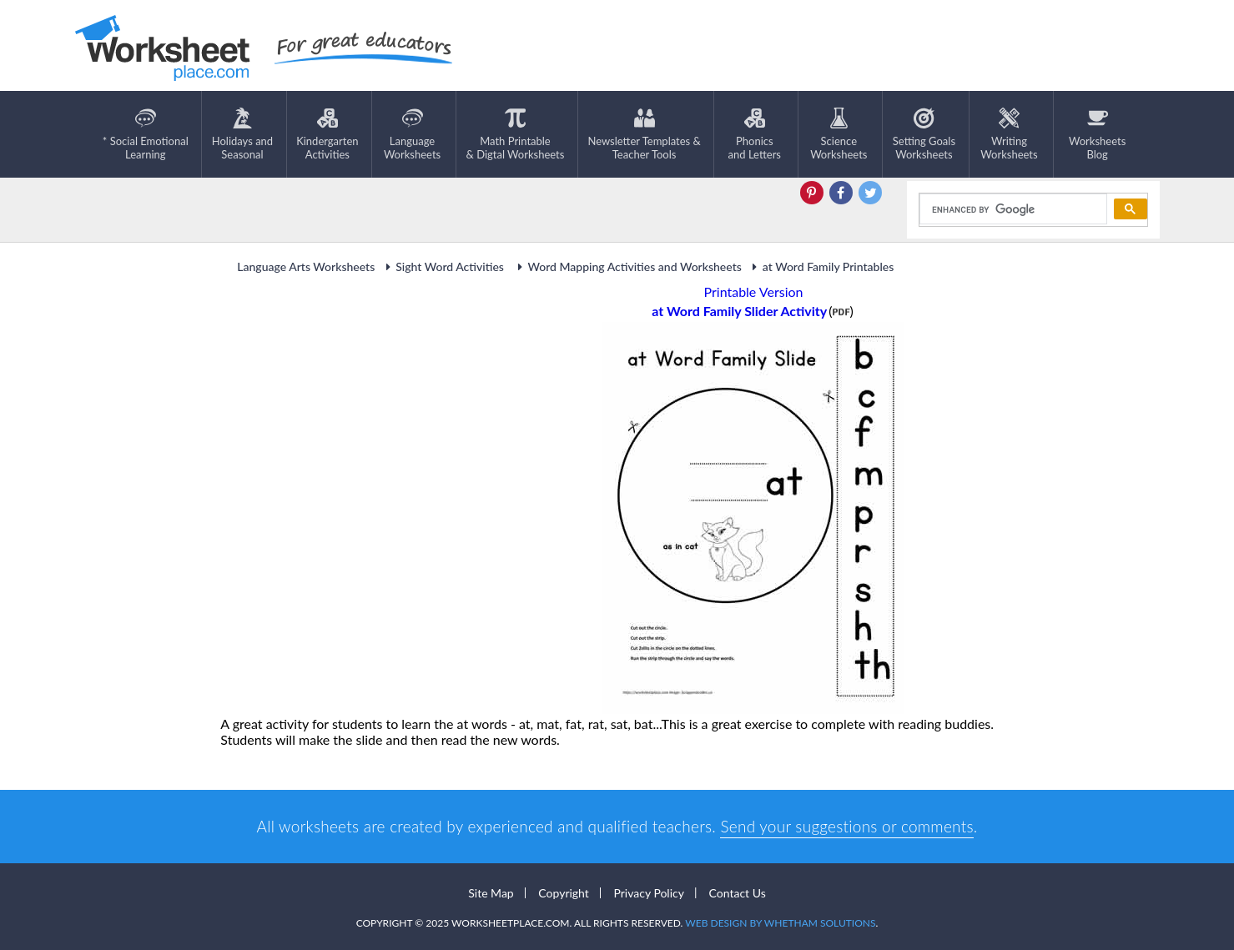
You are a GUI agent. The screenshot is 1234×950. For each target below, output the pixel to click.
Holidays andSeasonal (242, 134)
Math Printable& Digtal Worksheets (515, 134)
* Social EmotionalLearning (146, 134)
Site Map (490, 893)
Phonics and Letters (754, 134)
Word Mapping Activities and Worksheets (626, 266)
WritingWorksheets (1008, 134)
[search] (1011, 209)
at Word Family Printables (821, 266)
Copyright (563, 893)
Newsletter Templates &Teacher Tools (643, 134)
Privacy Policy (648, 893)
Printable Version (753, 291)
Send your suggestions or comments (846, 826)
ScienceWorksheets (838, 134)
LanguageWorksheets (412, 134)
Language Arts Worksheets (306, 266)
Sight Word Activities (443, 266)
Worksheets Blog (1097, 134)
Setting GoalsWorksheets (924, 134)
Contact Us (737, 893)
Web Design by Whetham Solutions (780, 923)
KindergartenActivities (327, 134)
